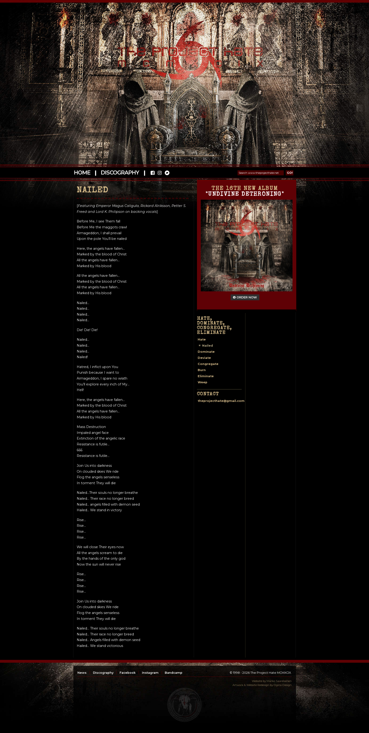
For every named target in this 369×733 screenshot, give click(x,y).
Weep (202, 382)
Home (82, 172)
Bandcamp (173, 672)
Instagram (150, 672)
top (184, 704)
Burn (202, 370)
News (82, 672)
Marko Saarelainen (279, 681)
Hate (202, 339)
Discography (120, 172)
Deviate (204, 358)
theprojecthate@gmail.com (221, 401)
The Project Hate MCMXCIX (184, 54)
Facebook (128, 672)
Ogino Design (283, 685)
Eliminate (206, 376)
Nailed (207, 345)
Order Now (245, 297)
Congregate (208, 364)
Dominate (206, 351)
